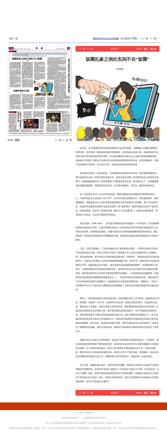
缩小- (146, 49)
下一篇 (90, 49)
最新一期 (13, 38)
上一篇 (82, 49)
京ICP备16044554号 (70, 418)
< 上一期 (144, 38)
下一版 (65, 140)
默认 (153, 49)
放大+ (139, 49)
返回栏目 (114, 49)
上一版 (58, 140)
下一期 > (154, 38)
